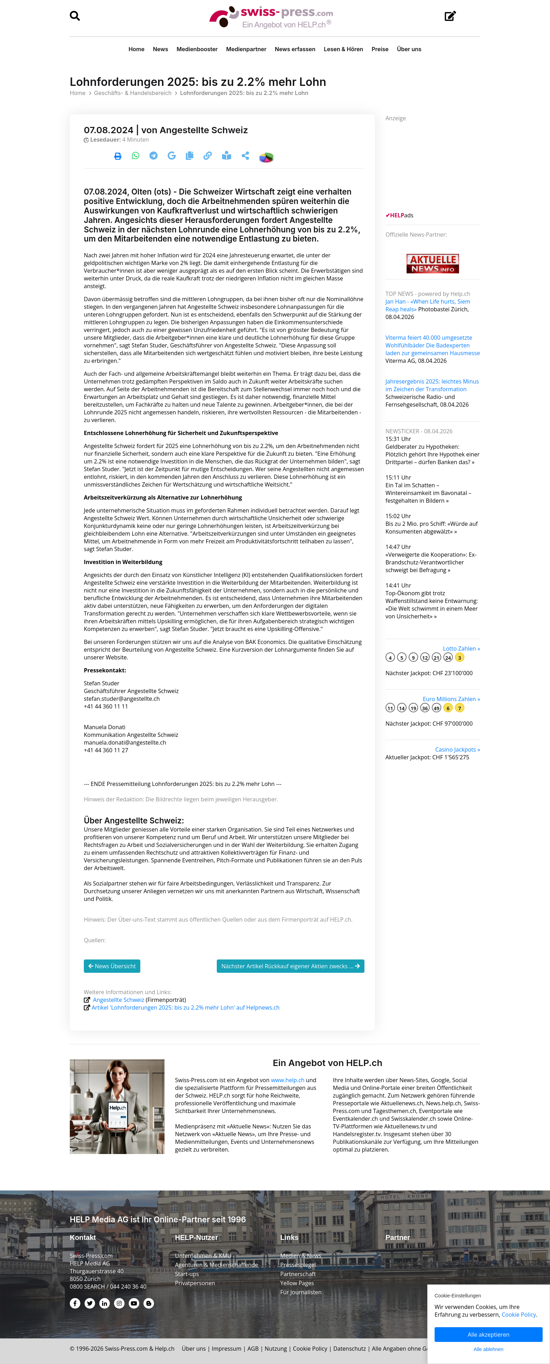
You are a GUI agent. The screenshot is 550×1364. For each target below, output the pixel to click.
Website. (117, 657)
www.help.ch (287, 1080)
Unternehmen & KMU (203, 1256)
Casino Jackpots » (457, 749)
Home (136, 49)
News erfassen (295, 49)
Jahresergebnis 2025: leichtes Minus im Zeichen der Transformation (432, 385)
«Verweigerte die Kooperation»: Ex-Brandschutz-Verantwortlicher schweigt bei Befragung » (431, 562)
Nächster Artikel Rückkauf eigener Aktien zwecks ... (290, 966)
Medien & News (300, 1256)
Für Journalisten (301, 1292)
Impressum (226, 1348)
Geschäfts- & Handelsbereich (133, 92)
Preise (379, 49)
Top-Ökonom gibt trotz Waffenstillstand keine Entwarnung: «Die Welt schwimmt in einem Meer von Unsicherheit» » (431, 604)
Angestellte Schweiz (119, 1000)
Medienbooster (197, 49)
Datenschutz (349, 1348)
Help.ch (164, 1348)
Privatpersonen (195, 1283)
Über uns (409, 49)
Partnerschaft (298, 1274)
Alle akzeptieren (489, 1334)
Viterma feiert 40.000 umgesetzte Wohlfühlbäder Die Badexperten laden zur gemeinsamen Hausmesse (432, 345)
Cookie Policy (310, 1348)
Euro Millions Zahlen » (451, 699)
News (160, 49)
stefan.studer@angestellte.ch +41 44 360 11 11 (122, 702)
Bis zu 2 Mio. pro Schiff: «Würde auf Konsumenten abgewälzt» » (431, 527)
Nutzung (276, 1348)
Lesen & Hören (343, 49)
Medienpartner (246, 49)
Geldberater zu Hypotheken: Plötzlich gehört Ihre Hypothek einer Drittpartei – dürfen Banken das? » (432, 454)
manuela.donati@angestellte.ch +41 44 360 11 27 (125, 746)
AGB (253, 1348)
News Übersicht (112, 966)
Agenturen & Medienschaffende (216, 1265)
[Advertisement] (438, 166)
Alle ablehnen (489, 1349)
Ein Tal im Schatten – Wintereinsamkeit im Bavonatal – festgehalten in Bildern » (428, 492)
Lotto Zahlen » (461, 648)
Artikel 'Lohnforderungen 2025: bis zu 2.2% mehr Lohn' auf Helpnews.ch (186, 1007)
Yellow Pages (297, 1283)
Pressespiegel (298, 1265)
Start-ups (187, 1274)
